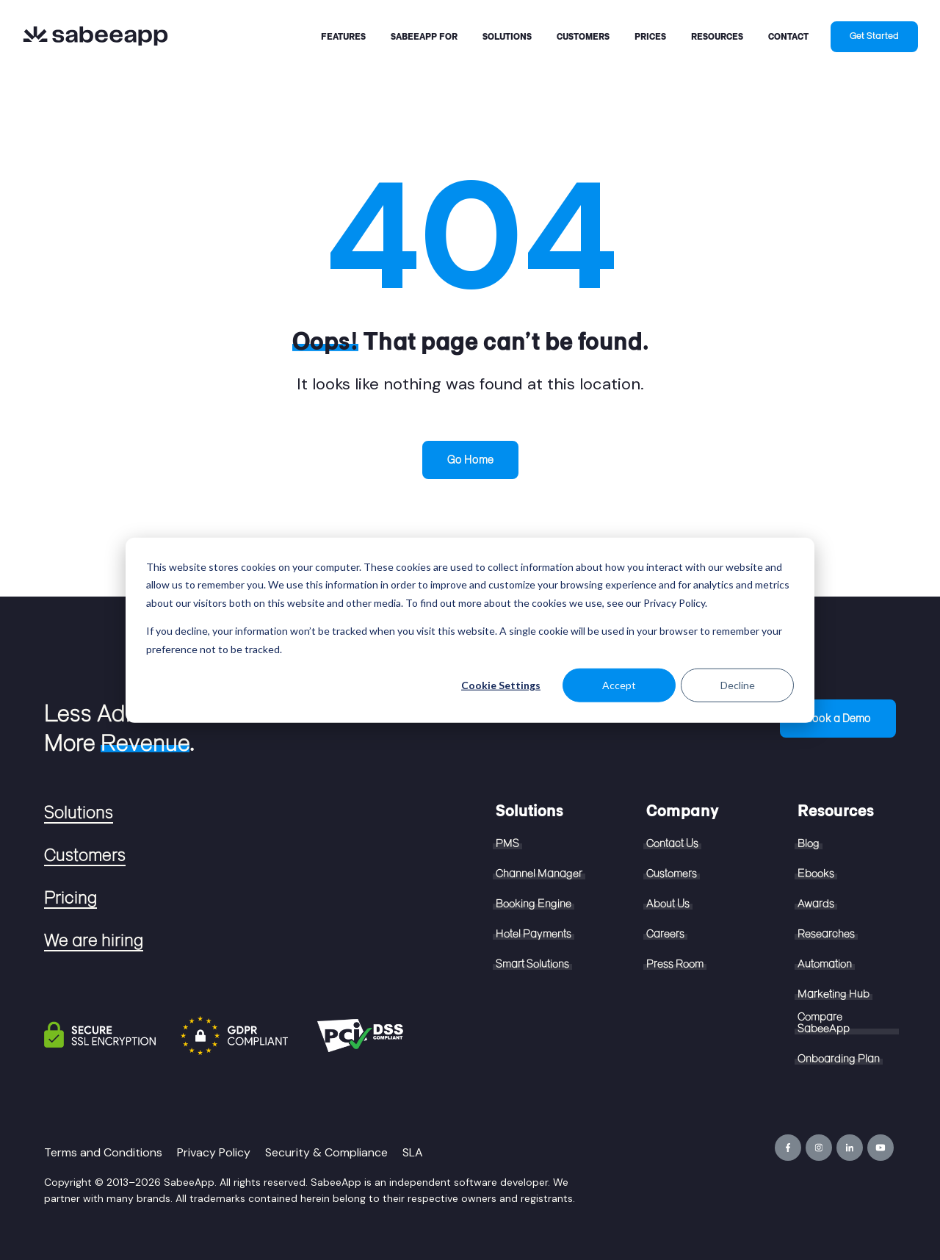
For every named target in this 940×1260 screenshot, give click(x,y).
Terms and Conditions (103, 1152)
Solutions (78, 813)
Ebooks (816, 873)
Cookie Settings (500, 685)
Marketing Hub (834, 994)
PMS (507, 843)
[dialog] (470, 630)
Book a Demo (838, 718)
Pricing (70, 898)
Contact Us (672, 843)
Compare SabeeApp (824, 1022)
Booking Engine (533, 904)
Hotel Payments (533, 934)
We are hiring (93, 941)
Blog (809, 843)
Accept (619, 685)
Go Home (470, 459)
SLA (412, 1152)
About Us (668, 904)
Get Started (874, 36)
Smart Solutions (532, 964)
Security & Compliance (326, 1152)
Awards (816, 904)
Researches (826, 934)
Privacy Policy (213, 1152)
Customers (85, 855)
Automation (825, 964)
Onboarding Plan (839, 1059)
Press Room (675, 964)
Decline (737, 685)
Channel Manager (539, 873)
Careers (665, 934)
